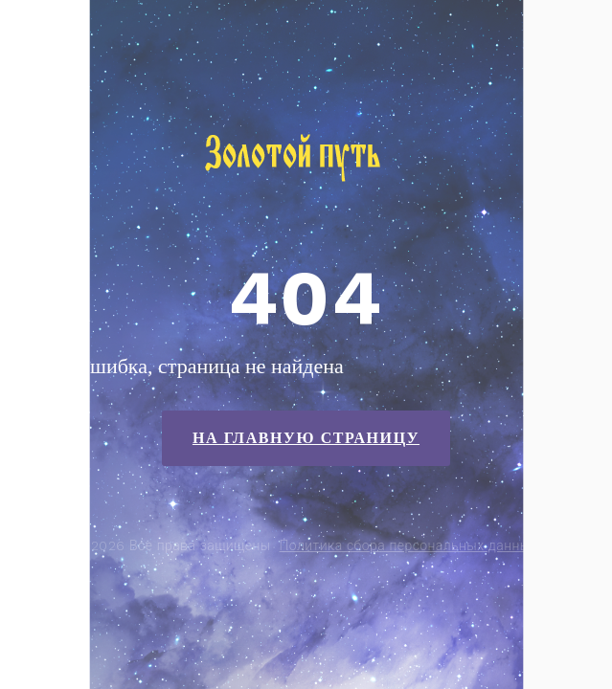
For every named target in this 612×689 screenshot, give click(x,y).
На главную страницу (306, 438)
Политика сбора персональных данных (408, 545)
